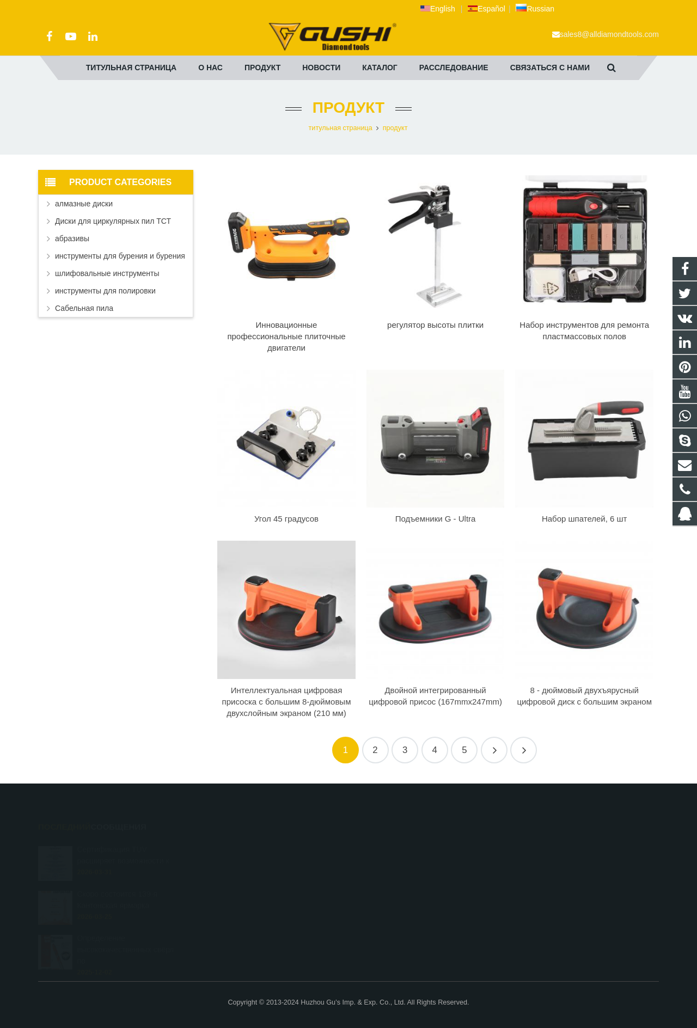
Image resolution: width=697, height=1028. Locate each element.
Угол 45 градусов (286, 518)
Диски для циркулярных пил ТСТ (113, 221)
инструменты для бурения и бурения (120, 256)
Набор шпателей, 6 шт (584, 518)
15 (523, 750)
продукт (348, 107)
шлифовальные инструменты (107, 273)
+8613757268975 (392, 910)
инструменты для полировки (105, 290)
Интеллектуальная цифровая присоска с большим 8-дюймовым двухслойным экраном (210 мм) (286, 702)
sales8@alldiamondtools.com (609, 34)
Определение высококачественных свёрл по (125, 934)
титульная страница (340, 128)
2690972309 (386, 847)
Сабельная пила (84, 308)
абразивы (72, 238)
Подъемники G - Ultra (435, 518)
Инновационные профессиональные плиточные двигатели (286, 336)
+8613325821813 (392, 863)
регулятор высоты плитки (435, 324)
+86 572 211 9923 (393, 879)
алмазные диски (84, 203)
